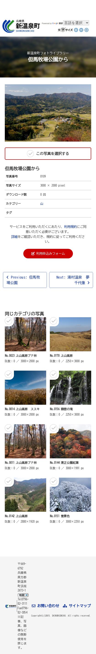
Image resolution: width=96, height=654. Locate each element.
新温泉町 (20, 26)
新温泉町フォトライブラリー (48, 53)
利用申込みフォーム (48, 253)
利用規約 (70, 226)
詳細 (14, 236)
